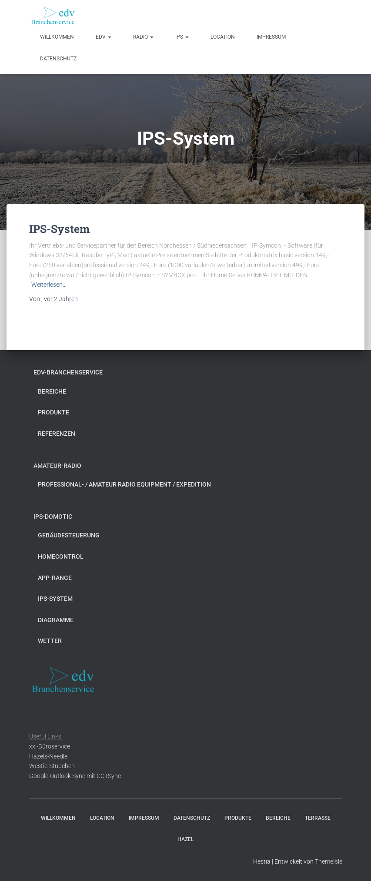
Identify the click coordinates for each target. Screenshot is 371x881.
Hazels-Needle (48, 756)
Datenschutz (58, 59)
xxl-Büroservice (49, 746)
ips (182, 37)
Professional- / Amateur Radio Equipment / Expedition (124, 484)
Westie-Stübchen (52, 765)
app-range (55, 577)
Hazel (185, 839)
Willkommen (57, 37)
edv (103, 37)
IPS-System (59, 229)
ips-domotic (52, 516)
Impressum (271, 37)
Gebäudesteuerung (69, 535)
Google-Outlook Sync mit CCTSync (75, 775)
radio (143, 37)
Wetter (50, 640)
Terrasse (318, 818)
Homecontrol (61, 556)
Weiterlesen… (49, 284)
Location (223, 37)
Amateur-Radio (57, 465)
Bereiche (52, 391)
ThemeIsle (328, 861)
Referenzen (56, 433)
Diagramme (56, 619)
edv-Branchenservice (68, 372)
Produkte (53, 412)
